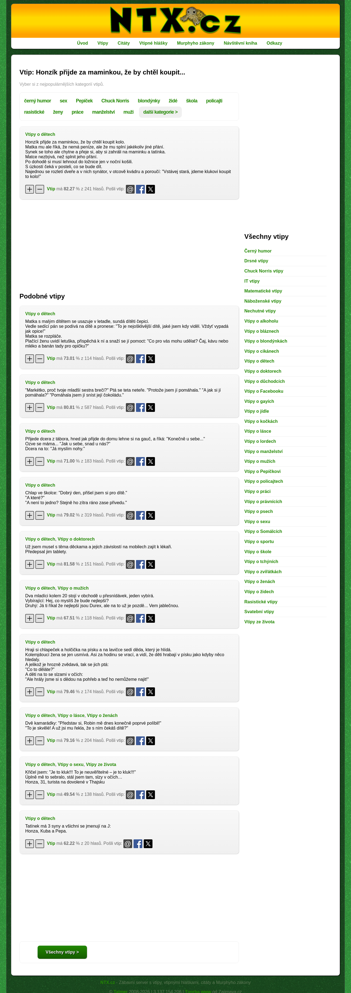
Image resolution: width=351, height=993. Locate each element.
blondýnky (149, 101)
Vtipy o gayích (259, 401)
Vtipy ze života (101, 764)
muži (128, 112)
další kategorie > (160, 112)
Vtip (51, 188)
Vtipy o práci (257, 491)
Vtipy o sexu (70, 764)
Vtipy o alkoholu (261, 321)
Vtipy (102, 43)
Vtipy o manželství (263, 451)
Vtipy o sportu (259, 541)
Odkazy (274, 43)
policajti (214, 101)
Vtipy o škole (257, 551)
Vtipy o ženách (102, 715)
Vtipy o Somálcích (263, 531)
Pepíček (84, 101)
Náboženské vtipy (262, 301)
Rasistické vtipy (261, 601)
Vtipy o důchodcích (264, 381)
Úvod (82, 43)
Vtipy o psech (258, 511)
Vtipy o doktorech (76, 539)
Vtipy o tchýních (261, 561)
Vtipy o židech (259, 591)
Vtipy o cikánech (261, 351)
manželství (103, 112)
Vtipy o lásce (71, 715)
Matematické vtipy (263, 291)
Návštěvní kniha (240, 43)
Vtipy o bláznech (261, 331)
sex (63, 101)
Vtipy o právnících (263, 501)
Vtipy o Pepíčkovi (262, 471)
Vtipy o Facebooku (263, 391)
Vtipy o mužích (73, 588)
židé (173, 101)
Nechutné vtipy (260, 311)
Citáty (124, 43)
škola (191, 101)
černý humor (37, 101)
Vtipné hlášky (153, 43)
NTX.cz (107, 982)
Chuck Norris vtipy (263, 271)
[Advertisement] (129, 243)
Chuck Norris (115, 101)
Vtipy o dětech (40, 134)
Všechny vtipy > (62, 952)
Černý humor (258, 251)
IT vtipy (252, 281)
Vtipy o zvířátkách (263, 571)
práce (77, 112)
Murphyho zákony (195, 43)
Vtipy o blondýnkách (265, 341)
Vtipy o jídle (256, 411)
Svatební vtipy (259, 611)
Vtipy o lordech (260, 441)
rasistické (34, 112)
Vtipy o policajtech (263, 481)
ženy (58, 112)
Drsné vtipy (256, 261)
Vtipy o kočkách (261, 421)
